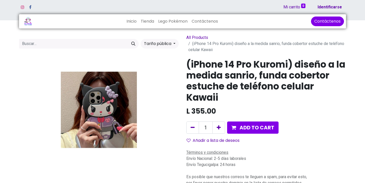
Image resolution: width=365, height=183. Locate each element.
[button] (253, 127)
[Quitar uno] (192, 127)
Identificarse (330, 7)
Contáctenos (327, 21)
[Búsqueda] (133, 44)
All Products (197, 37)
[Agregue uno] (218, 127)
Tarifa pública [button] (158, 44)
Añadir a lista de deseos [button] (213, 140)
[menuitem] (131, 21)
